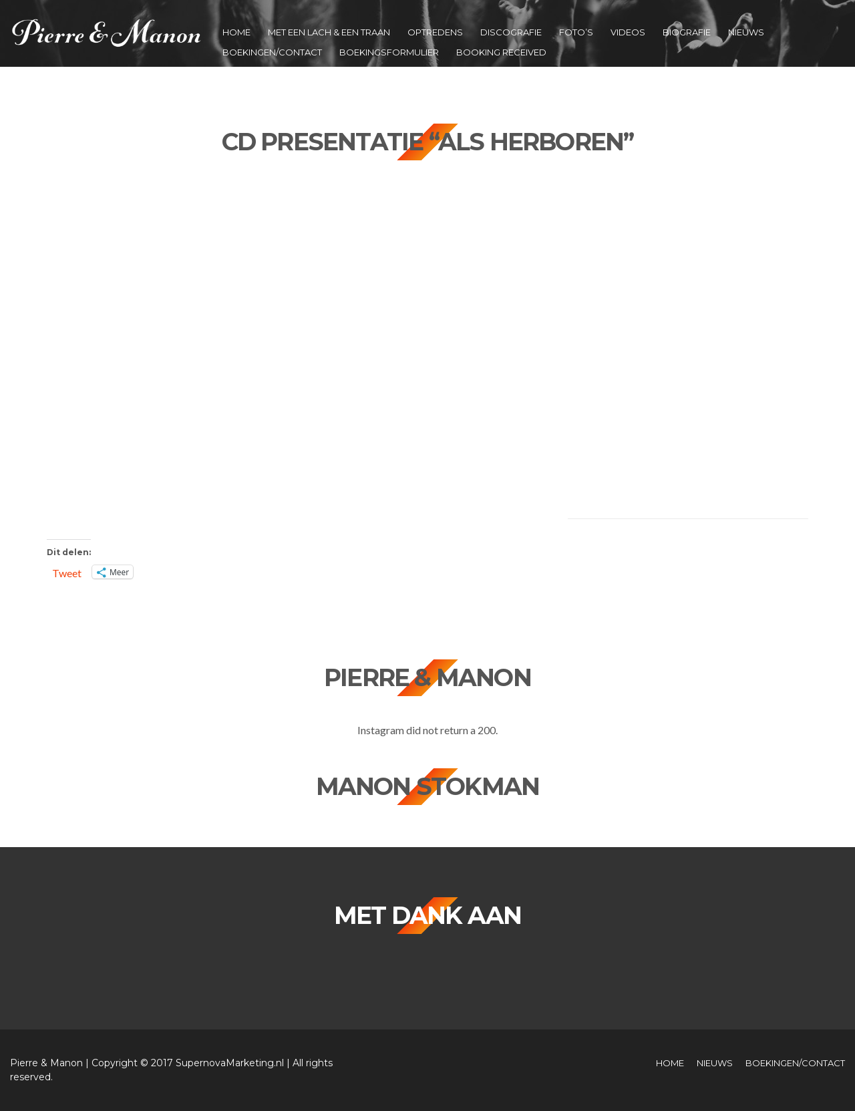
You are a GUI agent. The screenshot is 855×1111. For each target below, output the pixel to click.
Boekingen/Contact (272, 52)
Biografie (687, 32)
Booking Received (501, 52)
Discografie (511, 32)
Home (236, 32)
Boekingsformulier (389, 52)
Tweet (66, 572)
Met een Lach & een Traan (329, 32)
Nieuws (746, 32)
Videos (628, 32)
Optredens (435, 32)
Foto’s (576, 32)
